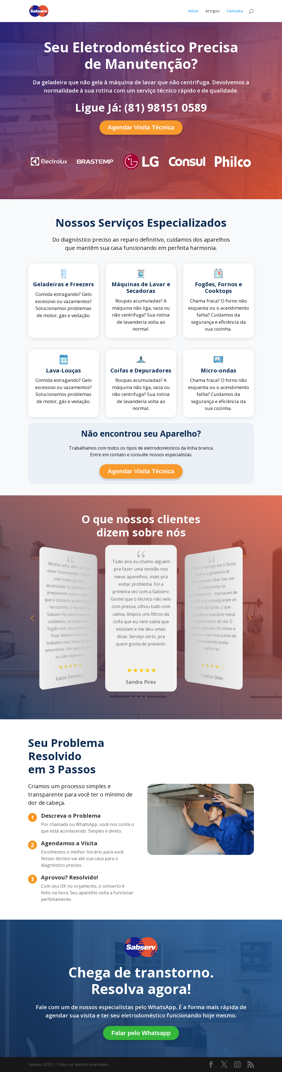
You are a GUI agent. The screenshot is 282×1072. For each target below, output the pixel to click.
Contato (235, 11)
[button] (249, 618)
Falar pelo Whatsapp (140, 1033)
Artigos (212, 11)
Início (193, 11)
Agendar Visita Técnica (141, 127)
